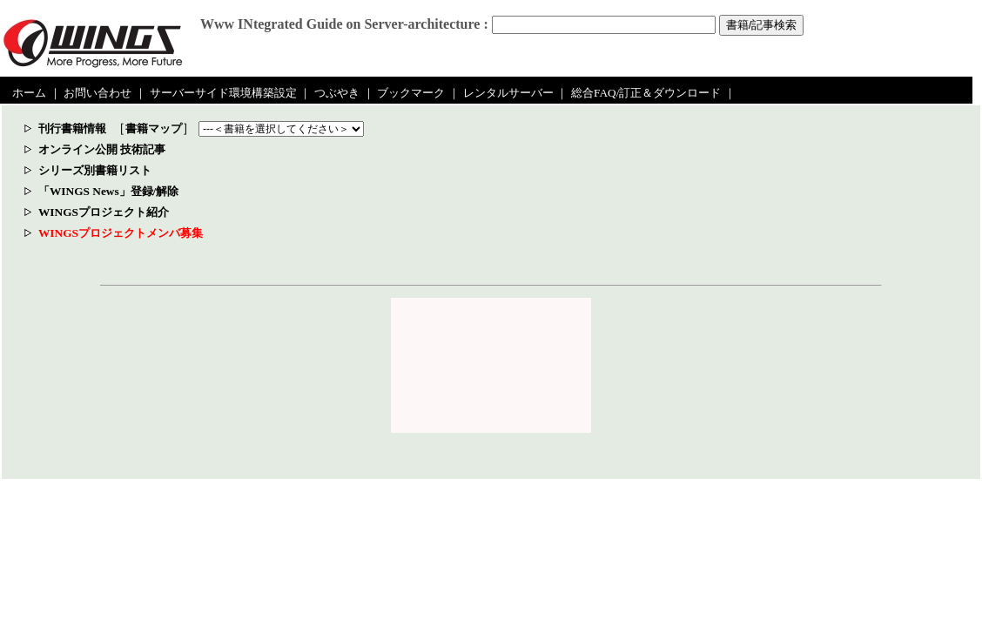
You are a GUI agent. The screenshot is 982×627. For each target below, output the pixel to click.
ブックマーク (411, 92)
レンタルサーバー (508, 92)
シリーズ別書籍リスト (94, 170)
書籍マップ (153, 128)
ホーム (29, 92)
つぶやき (337, 92)
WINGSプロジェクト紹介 (103, 212)
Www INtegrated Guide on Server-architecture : (344, 24)
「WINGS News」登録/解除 (108, 191)
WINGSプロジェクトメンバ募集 (120, 232)
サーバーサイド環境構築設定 (223, 92)
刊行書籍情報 (72, 128)
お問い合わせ (97, 92)
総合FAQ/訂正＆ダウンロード (646, 92)
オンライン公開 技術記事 (101, 149)
